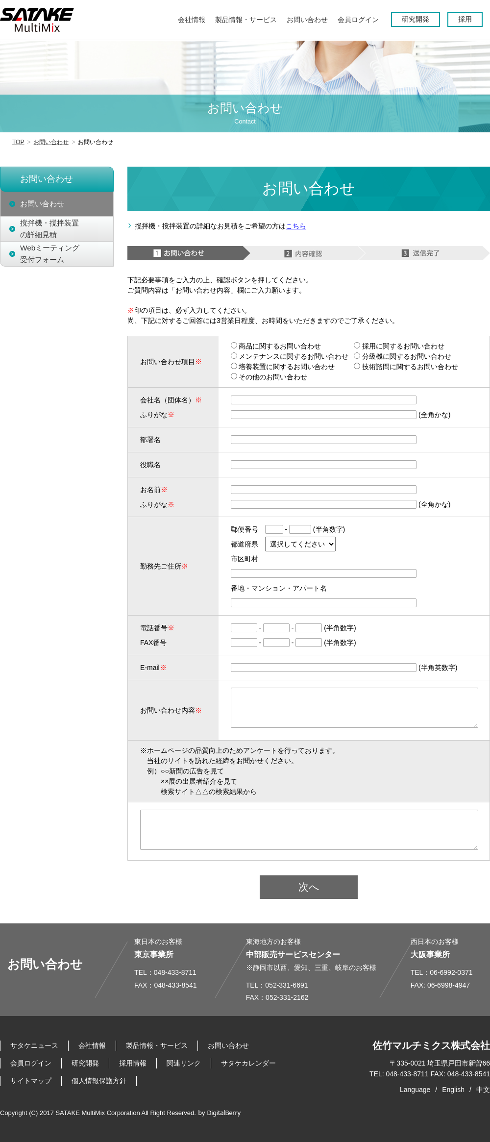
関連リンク (184, 1063)
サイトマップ (30, 1081)
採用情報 (133, 1063)
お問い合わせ (51, 142)
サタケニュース (34, 1045)
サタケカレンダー (248, 1063)
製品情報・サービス (157, 1045)
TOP (18, 142)
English (453, 1089)
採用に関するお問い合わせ (399, 346)
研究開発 (85, 1063)
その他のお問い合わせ (269, 377)
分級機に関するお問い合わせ (402, 356)
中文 (483, 1089)
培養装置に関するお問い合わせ (283, 367)
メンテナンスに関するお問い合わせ (290, 356)
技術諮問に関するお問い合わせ (406, 367)
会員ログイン (30, 1063)
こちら (296, 226)
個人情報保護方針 (99, 1081)
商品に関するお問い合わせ (276, 346)
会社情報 (92, 1045)
